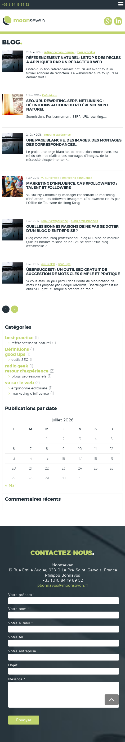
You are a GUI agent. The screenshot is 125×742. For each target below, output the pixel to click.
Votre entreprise (22, 651)
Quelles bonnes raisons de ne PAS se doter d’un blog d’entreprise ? (72, 228)
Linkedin (118, 21)
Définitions (49, 95)
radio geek (16, 366)
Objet (12, 665)
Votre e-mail (20, 623)
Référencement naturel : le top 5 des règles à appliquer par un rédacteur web (73, 59)
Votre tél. (16, 637)
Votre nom (18, 609)
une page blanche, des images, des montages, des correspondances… (74, 142)
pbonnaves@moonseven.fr (62, 585)
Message (16, 679)
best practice (86, 52)
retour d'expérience (57, 134)
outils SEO (48, 264)
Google (108, 21)
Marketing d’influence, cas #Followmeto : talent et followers (71, 185)
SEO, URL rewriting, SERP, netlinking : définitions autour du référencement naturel (67, 105)
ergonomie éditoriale (29, 388)
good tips (64, 264)
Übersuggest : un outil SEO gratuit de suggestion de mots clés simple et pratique (73, 271)
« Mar (10, 485)
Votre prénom (21, 595)
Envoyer (23, 720)
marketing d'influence (77, 178)
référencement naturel (59, 52)
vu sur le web (50, 178)
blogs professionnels (84, 221)
